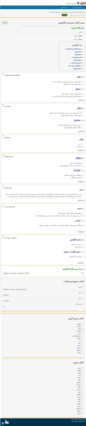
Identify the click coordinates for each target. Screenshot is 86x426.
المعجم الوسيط (76, 57)
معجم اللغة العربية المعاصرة (73, 49)
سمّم (79, 292)
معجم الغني (77, 51)
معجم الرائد (77, 54)
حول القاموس (64, 7)
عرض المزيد (81, 100)
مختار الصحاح (77, 60)
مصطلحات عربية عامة (74, 65)
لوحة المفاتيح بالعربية (77, 7)
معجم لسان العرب (75, 63)
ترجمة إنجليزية (77, 68)
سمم (79, 287)
